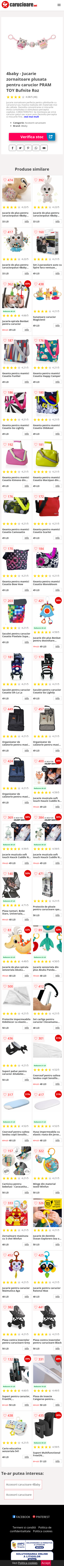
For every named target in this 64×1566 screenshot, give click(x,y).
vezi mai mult (31, 116)
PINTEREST (41, 1517)
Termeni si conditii (24, 1527)
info (27, 221)
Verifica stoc (37, 137)
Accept (46, 1563)
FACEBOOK (21, 1517)
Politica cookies (42, 1531)
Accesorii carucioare (19, 1495)
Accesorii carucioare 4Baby (23, 1484)
